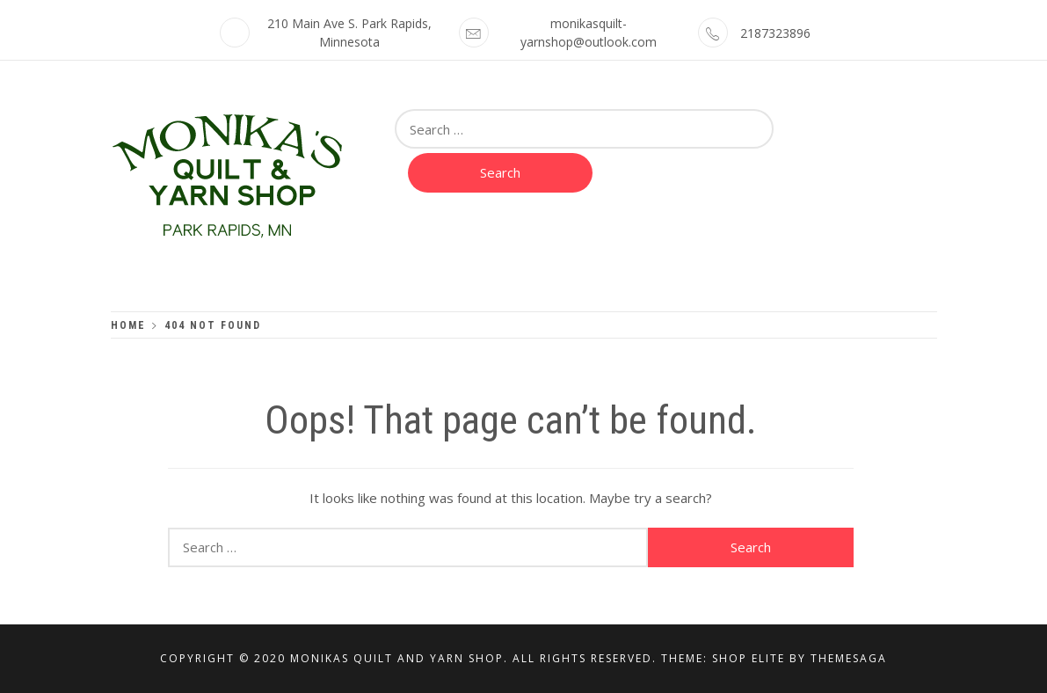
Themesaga (849, 658)
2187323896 (775, 33)
